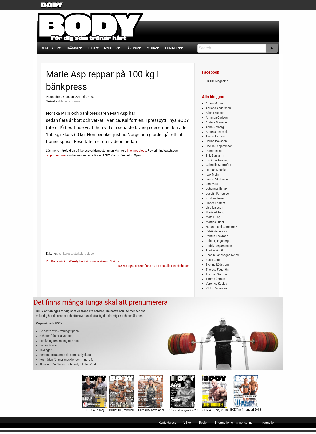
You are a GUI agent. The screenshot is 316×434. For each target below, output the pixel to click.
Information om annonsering (234, 422)
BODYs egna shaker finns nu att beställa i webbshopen (153, 266)
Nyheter (110, 48)
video (90, 253)
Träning (72, 48)
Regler (203, 422)
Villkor (188, 422)
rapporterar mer (56, 155)
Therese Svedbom (217, 274)
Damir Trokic (214, 151)
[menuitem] (49, 48)
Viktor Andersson (217, 288)
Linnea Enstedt (215, 203)
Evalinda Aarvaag (217, 160)
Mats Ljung (213, 217)
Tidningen (172, 48)
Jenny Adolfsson (217, 179)
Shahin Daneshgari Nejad (222, 255)
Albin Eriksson (215, 112)
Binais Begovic (215, 136)
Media (151, 48)
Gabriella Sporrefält (218, 165)
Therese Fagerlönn (218, 269)
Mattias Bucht (215, 222)
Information (267, 422)
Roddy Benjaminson (219, 246)
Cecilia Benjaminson (219, 146)
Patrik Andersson (217, 231)
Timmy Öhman (215, 279)
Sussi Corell (213, 260)
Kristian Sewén (215, 198)
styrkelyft (79, 253)
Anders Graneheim (218, 122)
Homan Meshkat (216, 170)
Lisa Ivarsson (214, 207)
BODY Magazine (217, 81)
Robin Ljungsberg (217, 241)
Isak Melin (212, 174)
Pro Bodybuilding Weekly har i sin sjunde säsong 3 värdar (83, 261)
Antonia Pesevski (217, 132)
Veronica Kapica (216, 283)
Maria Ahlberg (215, 212)
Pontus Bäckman (217, 236)
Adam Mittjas (214, 103)
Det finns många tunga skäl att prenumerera (100, 302)
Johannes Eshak (216, 188)
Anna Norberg (215, 127)
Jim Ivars (212, 184)
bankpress (65, 253)
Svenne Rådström (217, 264)
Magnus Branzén (70, 101)
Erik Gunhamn (215, 155)
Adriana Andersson (218, 108)
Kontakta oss (167, 422)
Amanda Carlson (217, 117)
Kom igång (49, 48)
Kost (91, 48)
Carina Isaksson (216, 141)
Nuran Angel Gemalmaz (221, 226)
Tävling (132, 48)
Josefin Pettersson (218, 193)
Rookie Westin (215, 250)
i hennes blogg (136, 150)
